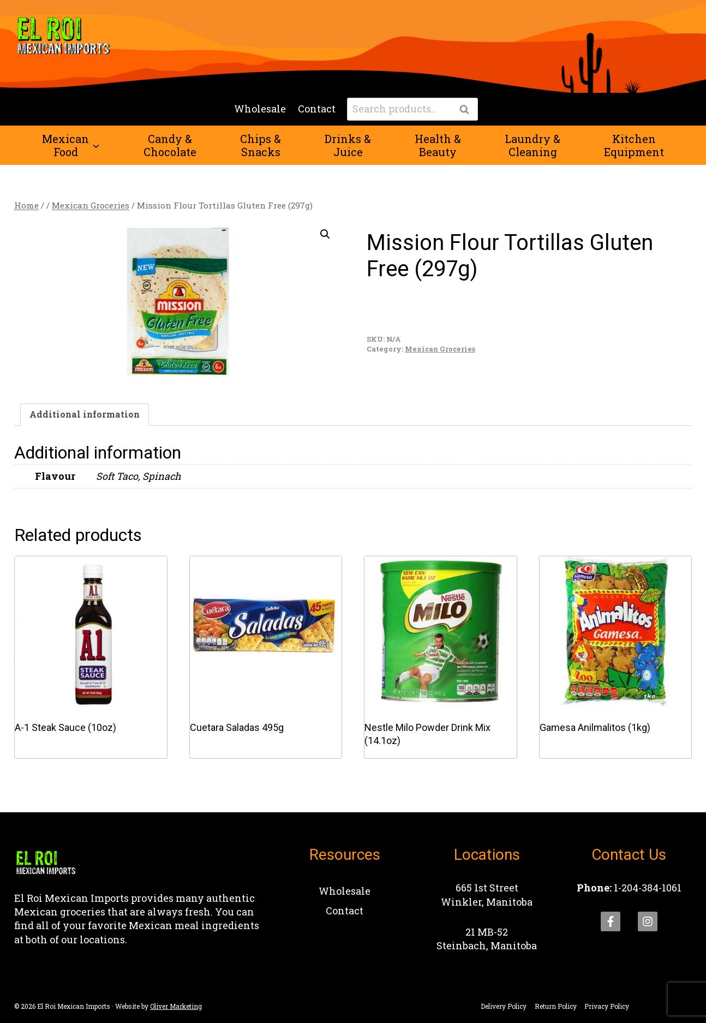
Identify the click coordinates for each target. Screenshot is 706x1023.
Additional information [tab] (84, 414)
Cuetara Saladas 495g (237, 727)
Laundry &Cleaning (532, 145)
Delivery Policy (503, 1006)
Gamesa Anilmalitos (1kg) (595, 727)
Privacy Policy (606, 1006)
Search (467, 109)
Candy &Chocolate (169, 145)
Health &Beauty (438, 145)
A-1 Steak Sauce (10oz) (65, 727)
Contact (317, 108)
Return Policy (556, 1006)
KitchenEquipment (634, 145)
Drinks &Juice (348, 145)
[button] (325, 234)
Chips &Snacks (260, 145)
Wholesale (260, 108)
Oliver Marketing (176, 1006)
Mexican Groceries (440, 348)
